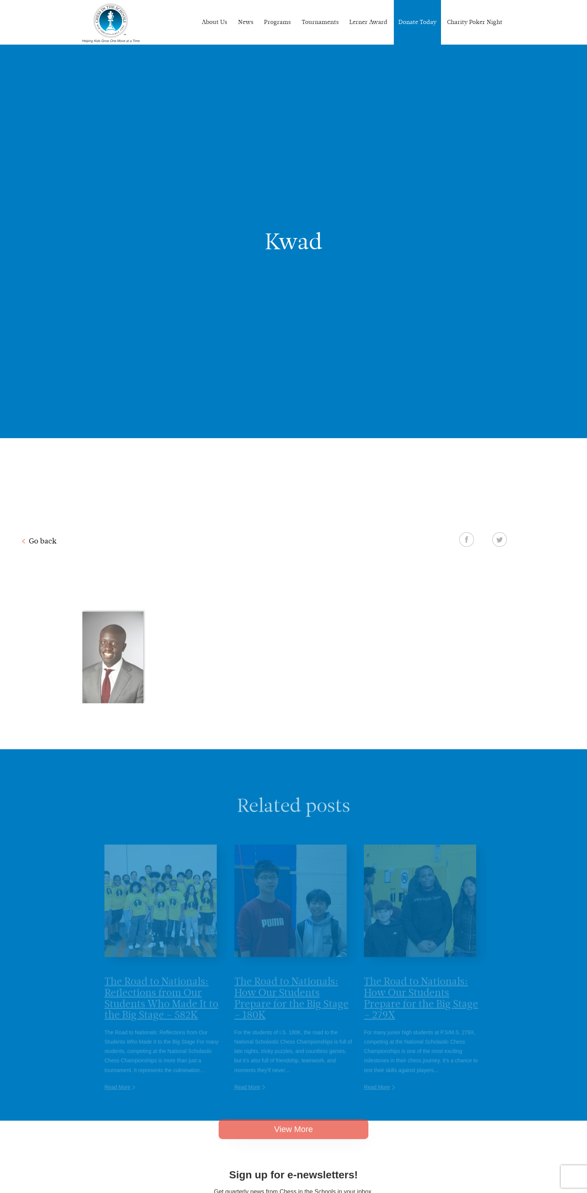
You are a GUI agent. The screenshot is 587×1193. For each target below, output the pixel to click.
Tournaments (320, 22)
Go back (43, 541)
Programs (277, 22)
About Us (214, 22)
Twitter (499, 539)
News (245, 22)
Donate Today (417, 22)
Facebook (466, 539)
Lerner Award (368, 22)
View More (293, 1138)
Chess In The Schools (111, 23)
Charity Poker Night (474, 22)
